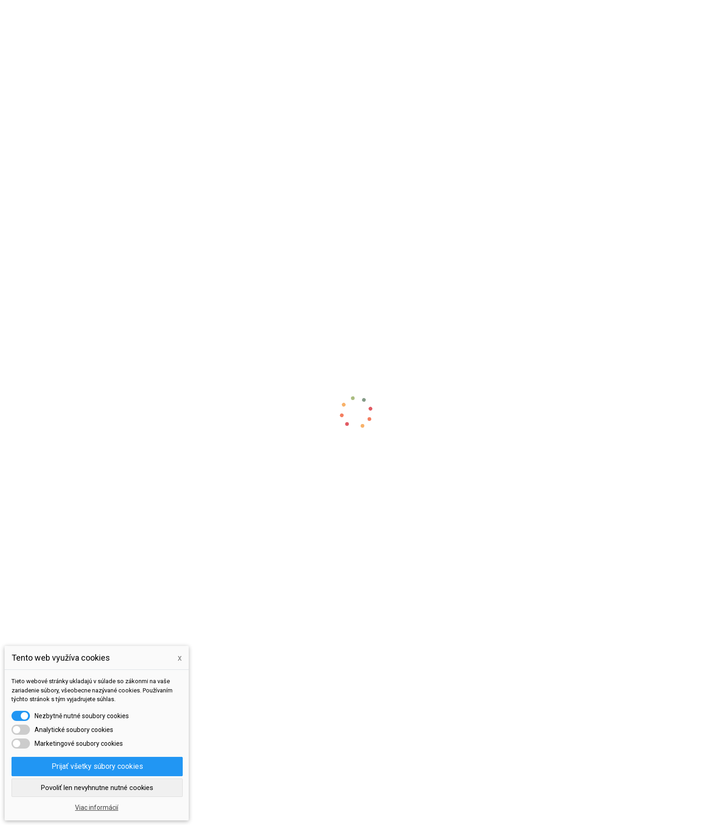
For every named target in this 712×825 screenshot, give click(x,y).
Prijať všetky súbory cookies (97, 766)
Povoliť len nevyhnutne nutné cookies (97, 788)
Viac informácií (96, 807)
